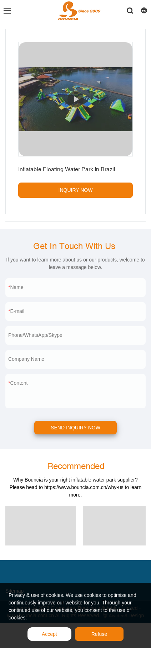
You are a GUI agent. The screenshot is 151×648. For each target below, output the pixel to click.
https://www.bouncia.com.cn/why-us (84, 487)
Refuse (99, 634)
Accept (49, 634)
